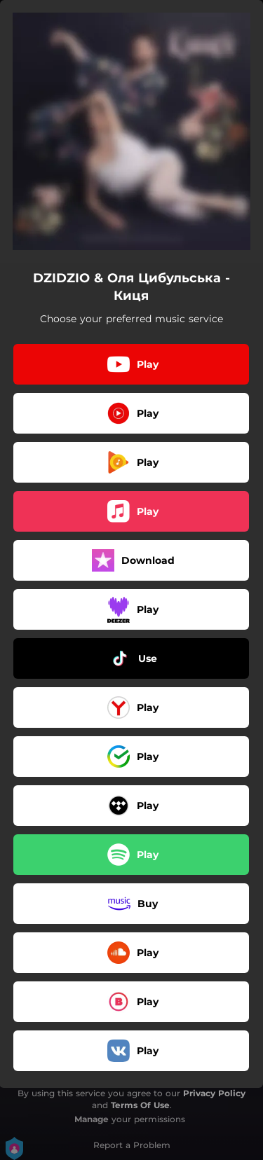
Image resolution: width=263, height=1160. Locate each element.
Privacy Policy (214, 1093)
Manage (91, 1119)
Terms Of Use (140, 1105)
